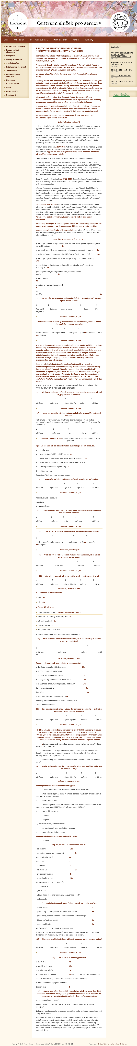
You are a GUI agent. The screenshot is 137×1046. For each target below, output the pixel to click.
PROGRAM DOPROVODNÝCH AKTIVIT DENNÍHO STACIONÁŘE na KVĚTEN (122, 55)
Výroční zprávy (12, 63)
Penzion (76, 40)
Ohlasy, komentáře (14, 59)
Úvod (6, 40)
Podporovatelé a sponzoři (13, 75)
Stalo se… (10, 80)
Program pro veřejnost (15, 46)
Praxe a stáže (12, 91)
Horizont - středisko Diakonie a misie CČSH (121, 95)
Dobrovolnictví (12, 84)
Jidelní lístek (11, 71)
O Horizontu (19, 40)
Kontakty (89, 40)
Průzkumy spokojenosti (16, 67)
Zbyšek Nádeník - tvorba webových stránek (112, 1044)
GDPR (8, 88)
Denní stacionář (60, 40)
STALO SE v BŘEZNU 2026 (121, 76)
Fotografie (10, 56)
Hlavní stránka (69, 19)
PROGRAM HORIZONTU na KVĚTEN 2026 (121, 63)
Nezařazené (11, 95)
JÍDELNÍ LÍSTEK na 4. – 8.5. (121, 70)
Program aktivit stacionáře (12, 51)
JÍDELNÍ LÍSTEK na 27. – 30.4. (122, 81)
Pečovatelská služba (39, 40)
